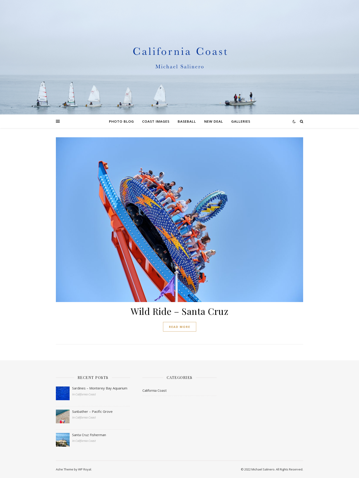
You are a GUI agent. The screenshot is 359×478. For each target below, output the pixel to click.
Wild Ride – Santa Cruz (179, 311)
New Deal (213, 121)
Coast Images (155, 121)
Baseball (187, 121)
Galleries (240, 121)
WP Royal (84, 469)
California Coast (154, 390)
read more (179, 327)
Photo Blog (121, 121)
